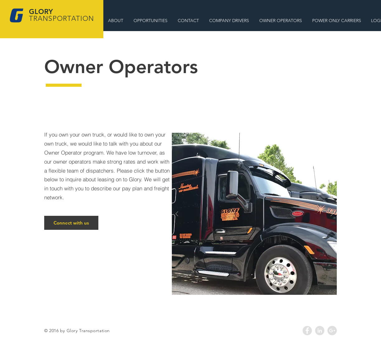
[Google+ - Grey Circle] (332, 330)
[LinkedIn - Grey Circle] (319, 330)
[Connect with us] (71, 223)
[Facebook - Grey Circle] (307, 330)
